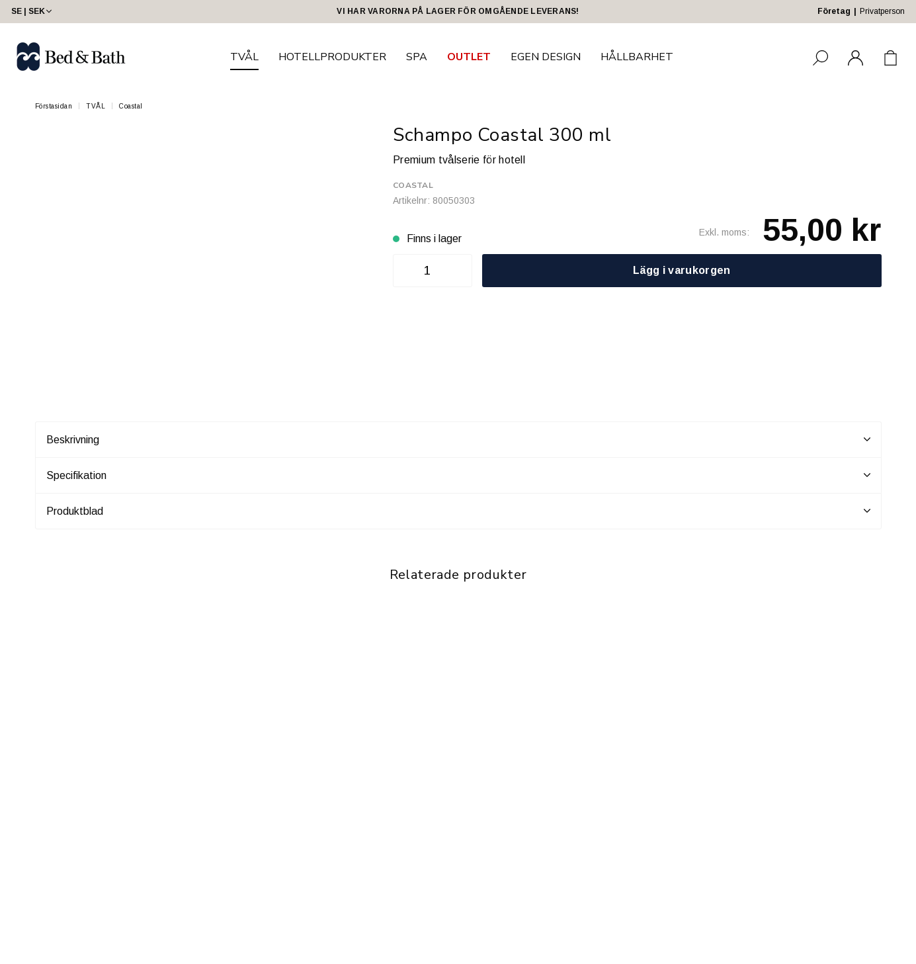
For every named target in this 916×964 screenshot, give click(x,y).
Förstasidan (54, 106)
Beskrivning (458, 439)
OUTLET (469, 57)
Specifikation (458, 475)
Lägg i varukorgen (681, 270)
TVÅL (244, 57)
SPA (416, 57)
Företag (834, 11)
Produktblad (458, 510)
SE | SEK (32, 11)
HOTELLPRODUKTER (332, 57)
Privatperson (882, 11)
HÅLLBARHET (637, 57)
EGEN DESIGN (546, 57)
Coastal (131, 106)
